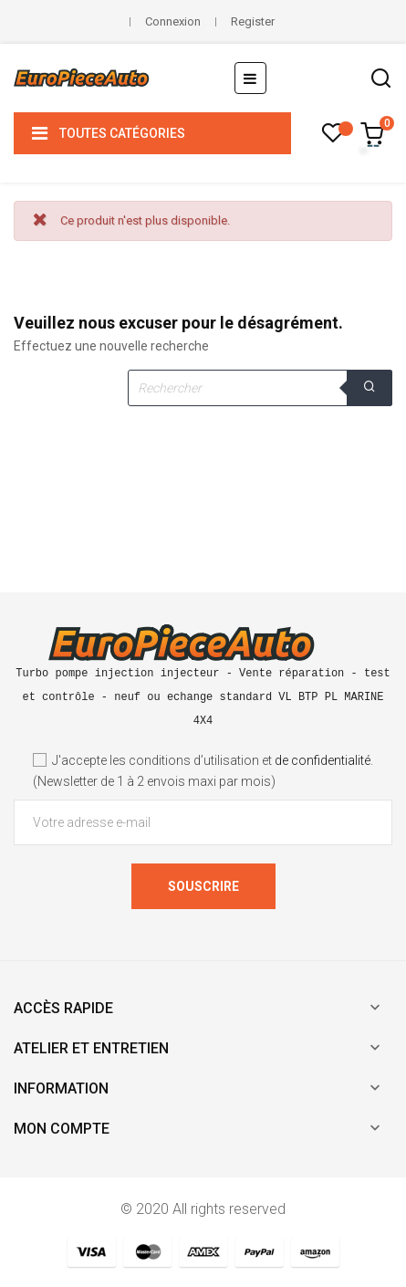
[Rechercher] (260, 388)
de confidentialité (322, 760)
